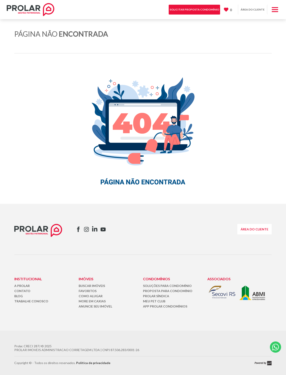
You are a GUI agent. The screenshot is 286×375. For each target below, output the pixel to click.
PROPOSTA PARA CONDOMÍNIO (167, 291)
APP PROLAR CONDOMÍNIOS (165, 306)
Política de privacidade (93, 363)
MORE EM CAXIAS (92, 301)
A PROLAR (22, 286)
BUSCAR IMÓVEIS (92, 286)
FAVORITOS (88, 291)
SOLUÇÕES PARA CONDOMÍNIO (167, 286)
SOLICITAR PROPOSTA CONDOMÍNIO (194, 9)
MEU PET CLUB (154, 301)
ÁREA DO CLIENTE (253, 9)
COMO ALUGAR (91, 296)
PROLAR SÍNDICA (156, 296)
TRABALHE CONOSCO (31, 301)
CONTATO (22, 291)
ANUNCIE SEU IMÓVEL (95, 306)
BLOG (18, 296)
